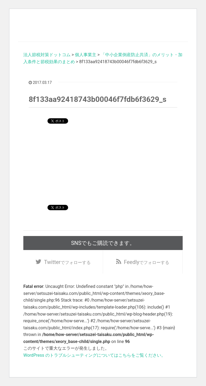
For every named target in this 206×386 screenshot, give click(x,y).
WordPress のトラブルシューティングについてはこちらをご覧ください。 (94, 355)
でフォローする (67, 262)
